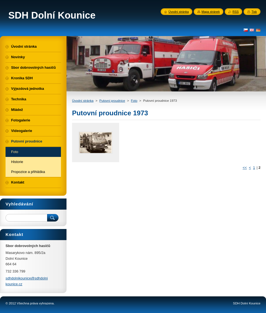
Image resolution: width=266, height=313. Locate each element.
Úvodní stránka (82, 100)
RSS (235, 11)
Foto (134, 100)
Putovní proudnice (112, 100)
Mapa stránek (210, 11)
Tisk (254, 11)
